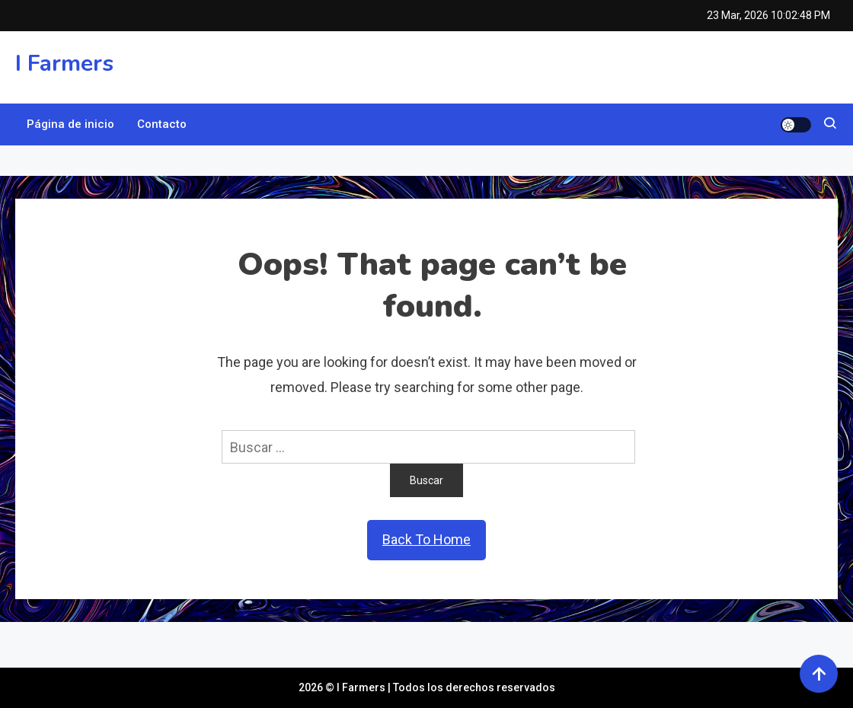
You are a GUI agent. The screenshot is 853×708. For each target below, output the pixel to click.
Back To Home (426, 539)
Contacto (162, 124)
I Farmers (64, 63)
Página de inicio (70, 124)
